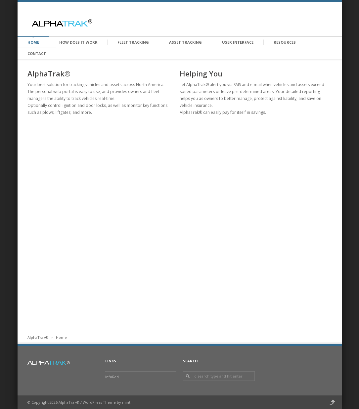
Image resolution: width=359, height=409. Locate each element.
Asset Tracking (185, 42)
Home (33, 42)
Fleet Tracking (133, 42)
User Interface (237, 42)
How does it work (78, 42)
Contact (36, 53)
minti (126, 402)
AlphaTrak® (37, 337)
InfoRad (112, 376)
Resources (285, 42)
